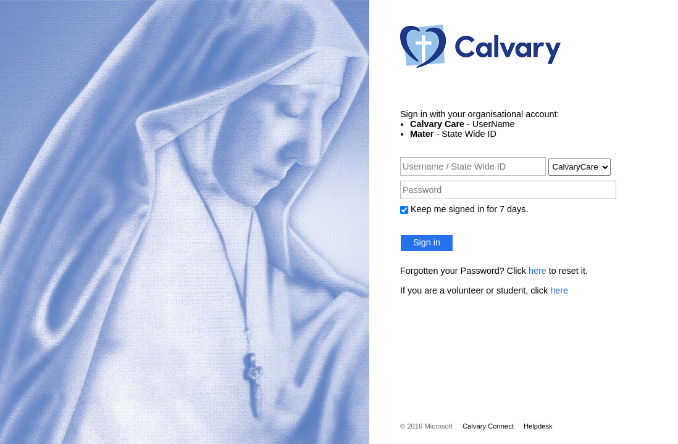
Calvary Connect (488, 426)
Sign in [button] (426, 242)
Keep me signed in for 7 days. (469, 209)
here (537, 271)
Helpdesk (538, 426)
